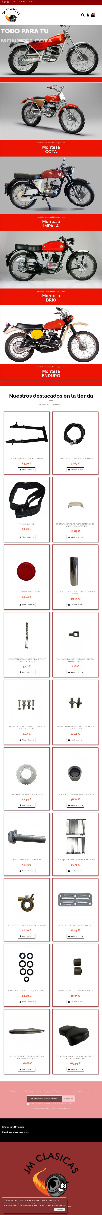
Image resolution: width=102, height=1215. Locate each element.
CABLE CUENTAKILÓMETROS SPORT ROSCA (75, 458)
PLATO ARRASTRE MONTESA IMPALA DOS (26, 794)
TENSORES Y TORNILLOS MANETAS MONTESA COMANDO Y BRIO (26, 728)
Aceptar (60, 1210)
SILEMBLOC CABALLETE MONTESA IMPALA (75, 991)
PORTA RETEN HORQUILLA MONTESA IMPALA (75, 794)
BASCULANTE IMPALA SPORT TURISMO (26, 458)
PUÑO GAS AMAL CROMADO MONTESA (26, 860)
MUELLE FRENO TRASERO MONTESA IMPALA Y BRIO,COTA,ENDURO (27, 660)
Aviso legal (22, 2)
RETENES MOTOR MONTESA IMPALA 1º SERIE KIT (26, 991)
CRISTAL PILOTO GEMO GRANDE (27, 592)
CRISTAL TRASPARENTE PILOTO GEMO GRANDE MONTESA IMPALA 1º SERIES (75, 525)
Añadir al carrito (26, 470)
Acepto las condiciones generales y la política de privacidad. (50, 1103)
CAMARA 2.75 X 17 (26, 524)
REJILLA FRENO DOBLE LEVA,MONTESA (75, 925)
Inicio (31, 2)
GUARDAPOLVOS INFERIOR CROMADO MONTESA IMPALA (75, 593)
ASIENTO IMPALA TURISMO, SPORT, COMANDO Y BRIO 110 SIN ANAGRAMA (75, 1057)
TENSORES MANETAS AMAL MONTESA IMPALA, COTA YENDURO (75, 728)
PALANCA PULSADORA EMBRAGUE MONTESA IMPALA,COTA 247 (75, 660)
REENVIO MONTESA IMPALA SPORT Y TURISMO (27, 925)
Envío (14, 2)
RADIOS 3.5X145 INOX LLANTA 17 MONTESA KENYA (75, 860)
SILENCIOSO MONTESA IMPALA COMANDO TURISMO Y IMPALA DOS (27, 1057)
